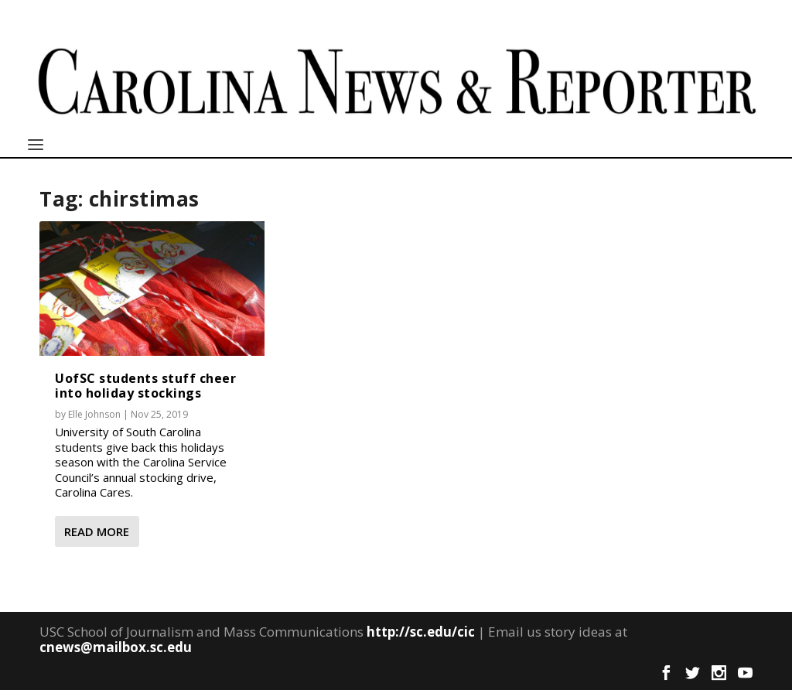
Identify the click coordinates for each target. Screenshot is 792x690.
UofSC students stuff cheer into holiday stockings (145, 385)
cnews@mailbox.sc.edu (115, 647)
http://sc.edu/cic (421, 631)
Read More (96, 531)
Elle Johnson (94, 414)
